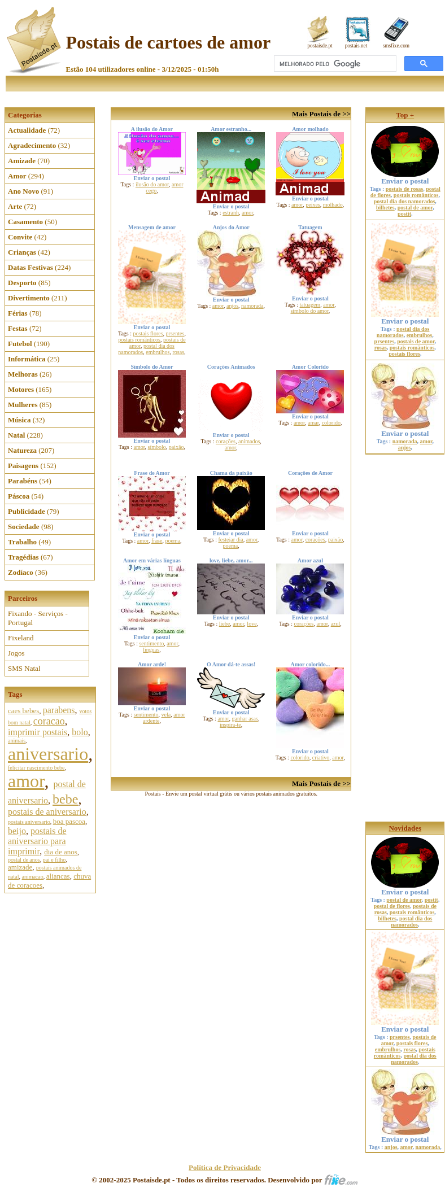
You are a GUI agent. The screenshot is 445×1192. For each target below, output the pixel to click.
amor (26, 781)
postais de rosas (405, 189)
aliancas (58, 876)
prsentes (175, 333)
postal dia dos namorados (404, 201)
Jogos (16, 653)
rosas (178, 352)
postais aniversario (29, 822)
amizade (20, 867)
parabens (59, 710)
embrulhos (157, 352)
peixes (313, 205)
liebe (224, 624)
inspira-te (230, 725)
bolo (80, 732)
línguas (151, 650)
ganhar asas (245, 718)
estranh (231, 212)
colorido (331, 423)
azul (336, 624)
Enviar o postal (405, 177)
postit (404, 214)
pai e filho (54, 860)
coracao (49, 721)
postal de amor (415, 207)
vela (166, 714)
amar (313, 423)
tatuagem (310, 305)
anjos (232, 306)
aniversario (48, 754)
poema (172, 541)
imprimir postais (37, 732)
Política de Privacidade (225, 1167)
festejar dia (231, 539)
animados (249, 441)
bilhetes (385, 207)
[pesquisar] (334, 64)
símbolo (157, 447)
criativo (321, 757)
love (251, 624)
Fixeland (21, 638)
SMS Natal (24, 668)
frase (156, 541)
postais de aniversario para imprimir (37, 841)
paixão (176, 447)
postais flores (148, 333)
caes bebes (23, 710)
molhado (333, 205)
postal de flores (392, 906)
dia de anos (60, 852)
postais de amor (415, 341)
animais (16, 740)
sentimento (151, 643)
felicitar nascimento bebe (36, 768)
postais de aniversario (47, 812)
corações (225, 441)
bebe (65, 799)
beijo (17, 831)
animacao (32, 877)
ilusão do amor (152, 184)
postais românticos (139, 340)
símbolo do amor (309, 311)
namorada (252, 306)
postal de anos (24, 860)
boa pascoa (69, 821)
